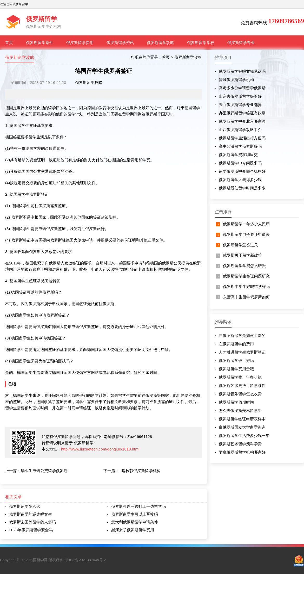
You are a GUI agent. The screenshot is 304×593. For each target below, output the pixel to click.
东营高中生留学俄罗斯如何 (246, 297)
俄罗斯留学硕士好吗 (236, 360)
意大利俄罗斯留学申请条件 (134, 522)
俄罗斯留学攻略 (160, 42)
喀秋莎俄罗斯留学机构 (141, 470)
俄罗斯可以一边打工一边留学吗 (138, 506)
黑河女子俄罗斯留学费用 (132, 530)
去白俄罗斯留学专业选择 (240, 104)
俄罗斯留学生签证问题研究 (246, 276)
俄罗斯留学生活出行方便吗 (242, 138)
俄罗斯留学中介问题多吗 (240, 163)
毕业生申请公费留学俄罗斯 (44, 470)
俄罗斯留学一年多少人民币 (246, 224)
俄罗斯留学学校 (200, 42)
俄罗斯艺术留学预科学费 (240, 444)
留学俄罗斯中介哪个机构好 (242, 171)
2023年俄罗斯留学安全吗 (31, 530)
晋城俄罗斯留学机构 (236, 79)
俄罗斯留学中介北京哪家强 (242, 121)
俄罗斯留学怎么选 (24, 506)
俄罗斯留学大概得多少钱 (240, 179)
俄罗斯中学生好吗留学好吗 (246, 286)
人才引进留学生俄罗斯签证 (242, 352)
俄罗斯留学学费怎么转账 (244, 265)
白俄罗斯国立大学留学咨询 (242, 427)
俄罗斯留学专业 (241, 42)
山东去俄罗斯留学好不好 (240, 96)
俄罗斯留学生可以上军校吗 (134, 514)
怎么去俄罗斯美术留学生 (240, 410)
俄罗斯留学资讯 (120, 42)
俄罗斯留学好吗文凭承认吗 (242, 71)
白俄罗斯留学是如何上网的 (242, 335)
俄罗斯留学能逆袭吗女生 (30, 514)
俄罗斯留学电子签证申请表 (246, 234)
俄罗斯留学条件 (39, 42)
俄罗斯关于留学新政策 (242, 255)
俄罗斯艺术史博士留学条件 (242, 385)
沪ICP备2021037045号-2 (85, 560)
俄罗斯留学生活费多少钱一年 (244, 435)
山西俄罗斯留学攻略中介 (240, 129)
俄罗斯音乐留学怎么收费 (240, 394)
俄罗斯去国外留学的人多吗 (32, 522)
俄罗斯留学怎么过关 (240, 245)
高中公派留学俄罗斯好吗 (240, 146)
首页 (9, 42)
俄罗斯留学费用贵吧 (236, 369)
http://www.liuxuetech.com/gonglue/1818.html (100, 449)
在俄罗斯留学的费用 (236, 344)
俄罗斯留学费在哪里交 (238, 154)
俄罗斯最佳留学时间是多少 (242, 188)
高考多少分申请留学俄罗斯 (242, 88)
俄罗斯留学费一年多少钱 (240, 377)
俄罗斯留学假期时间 (236, 402)
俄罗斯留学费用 (80, 42)
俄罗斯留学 (20, 4)
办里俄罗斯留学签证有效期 (242, 113)
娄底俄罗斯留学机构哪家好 (242, 452)
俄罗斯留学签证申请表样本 (242, 419)
